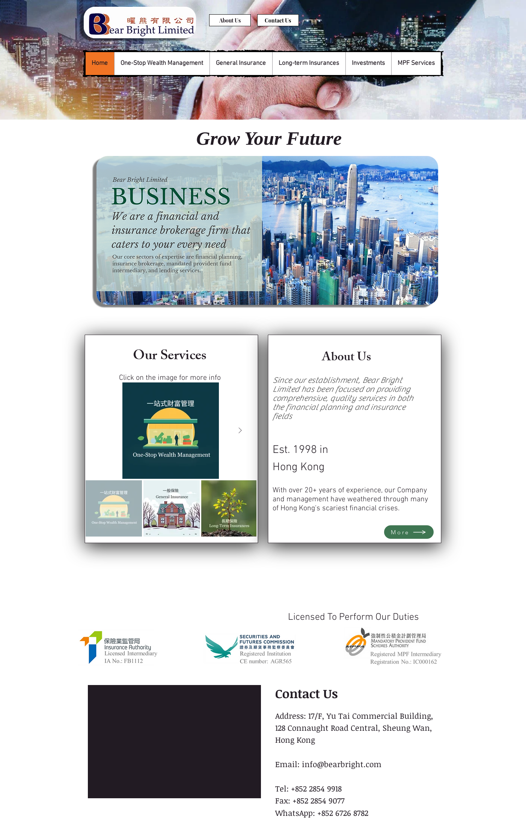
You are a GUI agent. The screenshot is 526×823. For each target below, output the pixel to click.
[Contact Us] (278, 20)
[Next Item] (240, 430)
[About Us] (230, 20)
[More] (409, 532)
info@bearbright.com (341, 764)
